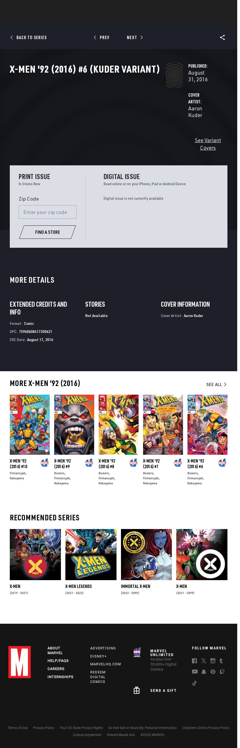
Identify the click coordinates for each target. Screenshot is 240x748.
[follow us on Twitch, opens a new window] (222, 673)
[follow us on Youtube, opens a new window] (195, 672)
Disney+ (98, 656)
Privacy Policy (43, 728)
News (35, 20)
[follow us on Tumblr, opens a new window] (221, 661)
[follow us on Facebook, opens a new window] (194, 661)
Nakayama (17, 487)
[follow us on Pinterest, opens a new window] (212, 672)
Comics (56, 20)
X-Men (15, 595)
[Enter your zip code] (47, 221)
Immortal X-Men (135, 595)
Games (159, 20)
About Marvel (55, 650)
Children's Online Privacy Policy (205, 728)
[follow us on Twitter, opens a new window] (203, 661)
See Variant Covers (100, 157)
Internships (60, 677)
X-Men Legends (78, 595)
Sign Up (44, 7)
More (201, 20)
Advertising (103, 648)
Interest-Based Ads (121, 735)
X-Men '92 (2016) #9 (62, 472)
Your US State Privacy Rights (81, 728)
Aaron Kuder (93, 131)
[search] (224, 7)
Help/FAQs (58, 661)
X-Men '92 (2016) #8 (107, 472)
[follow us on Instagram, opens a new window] (212, 661)
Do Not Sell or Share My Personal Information (142, 728)
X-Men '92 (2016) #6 (195, 472)
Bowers (59, 482)
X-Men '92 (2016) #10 (18, 472)
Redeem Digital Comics (98, 677)
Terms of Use (17, 728)
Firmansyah (17, 482)
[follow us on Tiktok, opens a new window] (194, 684)
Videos (181, 20)
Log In (26, 7)
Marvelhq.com (105, 664)
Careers (56, 669)
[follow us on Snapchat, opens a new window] (203, 672)
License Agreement (87, 735)
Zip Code (29, 208)
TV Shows (135, 20)
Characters (84, 20)
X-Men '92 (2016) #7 (151, 472)
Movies (111, 20)
